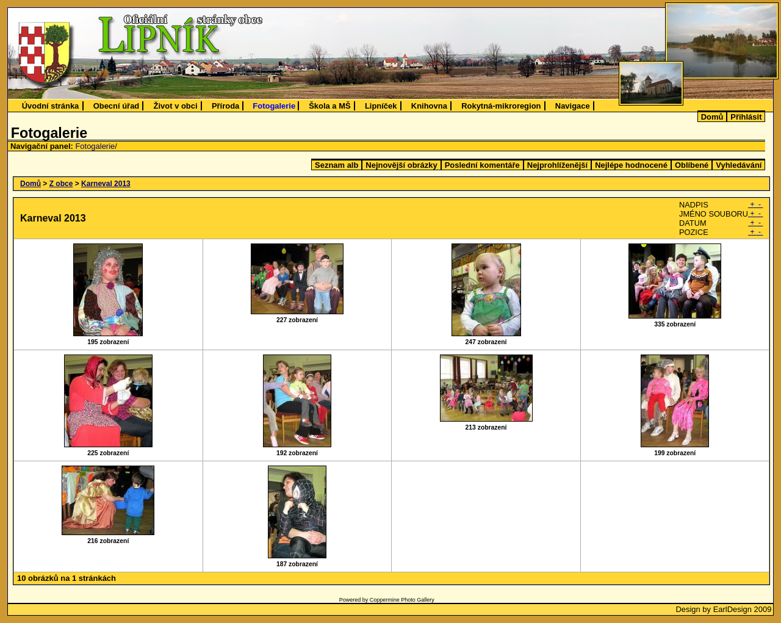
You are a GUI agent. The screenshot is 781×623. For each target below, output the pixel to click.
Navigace (572, 105)
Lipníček (381, 105)
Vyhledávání (738, 165)
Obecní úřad (116, 105)
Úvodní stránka (50, 105)
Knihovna (429, 105)
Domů (712, 116)
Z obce (61, 183)
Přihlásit (745, 116)
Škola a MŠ (329, 105)
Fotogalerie (274, 105)
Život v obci (176, 105)
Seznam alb (336, 165)
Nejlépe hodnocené (631, 165)
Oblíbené (691, 165)
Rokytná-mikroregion (501, 105)
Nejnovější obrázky (401, 165)
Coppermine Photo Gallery (402, 600)
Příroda (225, 105)
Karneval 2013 (106, 183)
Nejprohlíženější (557, 165)
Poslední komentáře (482, 165)
